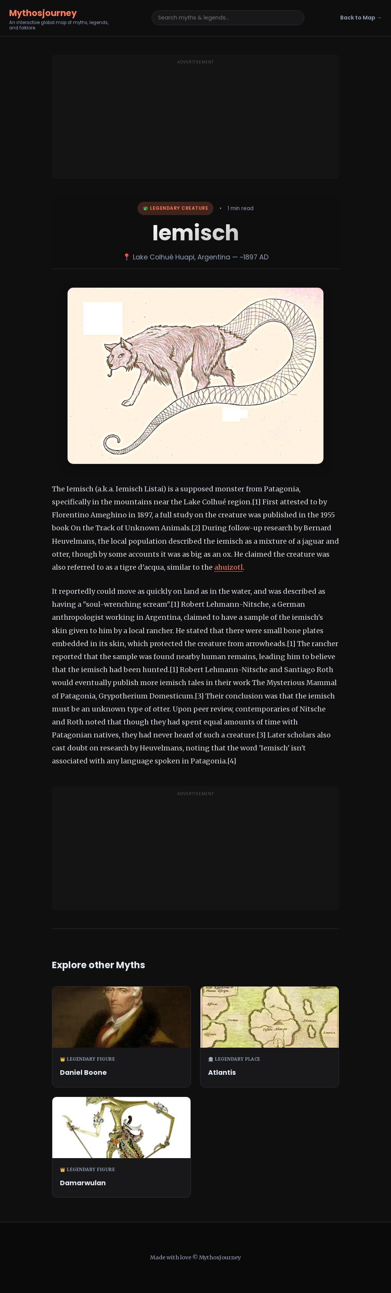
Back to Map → (361, 17)
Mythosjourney (43, 13)
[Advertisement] (195, 121)
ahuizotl (228, 567)
